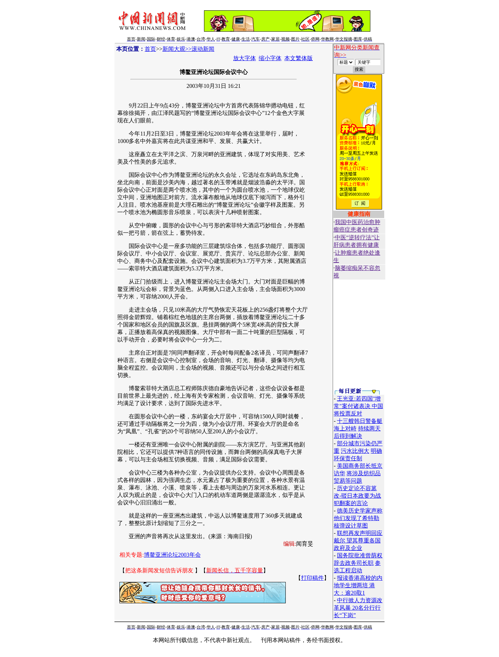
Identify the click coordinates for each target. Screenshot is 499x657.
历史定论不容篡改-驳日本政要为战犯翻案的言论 (357, 495)
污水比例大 (355, 451)
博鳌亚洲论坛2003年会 (172, 555)
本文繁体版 (298, 58)
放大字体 (244, 58)
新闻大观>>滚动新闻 (188, 49)
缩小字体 (270, 58)
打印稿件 (312, 578)
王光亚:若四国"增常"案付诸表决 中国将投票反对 (358, 406)
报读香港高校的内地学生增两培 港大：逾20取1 (358, 585)
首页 (150, 49)
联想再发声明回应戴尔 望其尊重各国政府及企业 (358, 540)
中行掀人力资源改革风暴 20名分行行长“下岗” (358, 607)
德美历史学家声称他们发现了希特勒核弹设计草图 (358, 518)
